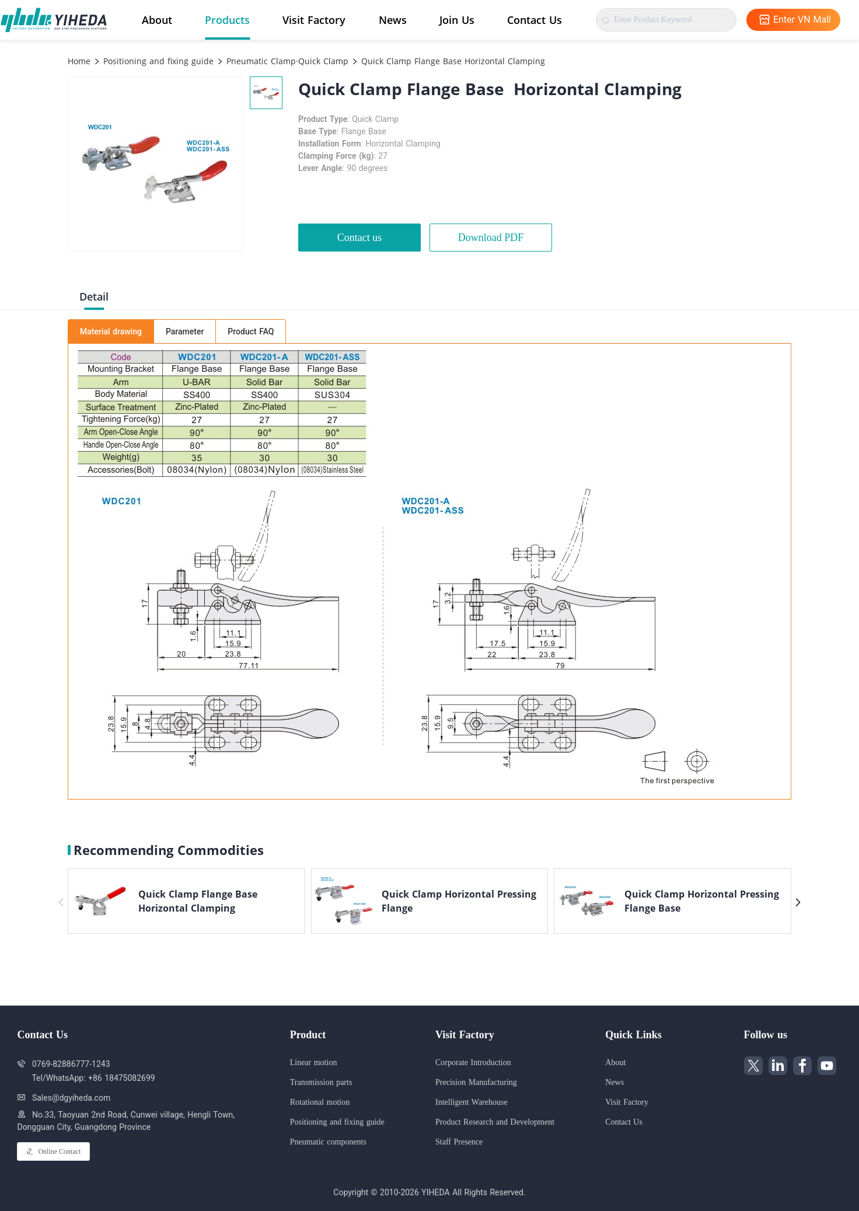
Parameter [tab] (185, 331)
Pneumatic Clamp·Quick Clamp (286, 61)
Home (79, 61)
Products (227, 20)
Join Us (456, 20)
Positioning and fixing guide (157, 61)
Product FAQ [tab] (251, 331)
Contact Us (534, 20)
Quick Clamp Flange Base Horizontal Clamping (451, 61)
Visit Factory (313, 20)
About (157, 20)
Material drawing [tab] (111, 331)
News (393, 20)
